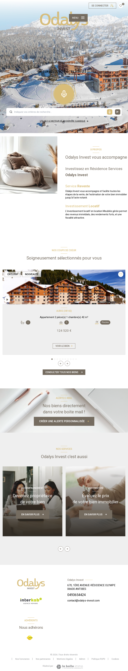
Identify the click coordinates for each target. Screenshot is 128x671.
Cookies (115, 659)
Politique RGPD (98, 659)
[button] (67, 363)
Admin (82, 659)
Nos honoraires (22, 659)
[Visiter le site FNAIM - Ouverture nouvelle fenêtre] (30, 638)
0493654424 (76, 595)
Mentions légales (65, 659)
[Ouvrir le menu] (78, 18)
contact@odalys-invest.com (83, 600)
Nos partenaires (43, 659)
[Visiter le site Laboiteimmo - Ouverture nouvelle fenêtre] (69, 667)
